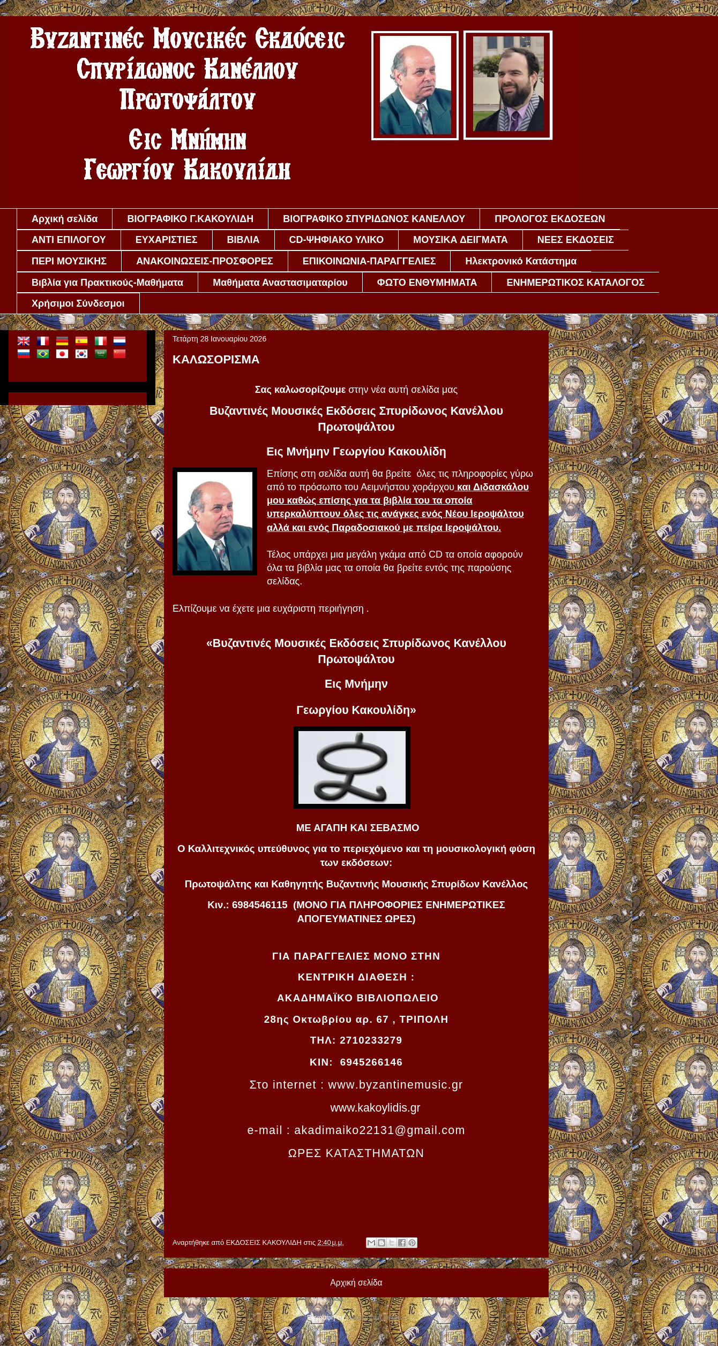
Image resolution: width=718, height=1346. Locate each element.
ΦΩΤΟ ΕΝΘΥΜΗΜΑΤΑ (427, 282)
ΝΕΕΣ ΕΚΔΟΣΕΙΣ (575, 239)
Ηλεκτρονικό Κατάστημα (521, 261)
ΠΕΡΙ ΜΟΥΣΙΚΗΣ (69, 261)
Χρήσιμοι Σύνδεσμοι (78, 303)
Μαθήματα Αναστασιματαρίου (280, 282)
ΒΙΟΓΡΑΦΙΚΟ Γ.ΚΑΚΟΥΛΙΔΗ (190, 219)
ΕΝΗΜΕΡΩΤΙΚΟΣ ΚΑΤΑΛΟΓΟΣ (575, 282)
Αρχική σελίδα (65, 219)
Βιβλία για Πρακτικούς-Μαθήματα (107, 282)
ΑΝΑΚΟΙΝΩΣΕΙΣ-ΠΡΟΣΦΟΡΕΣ (204, 261)
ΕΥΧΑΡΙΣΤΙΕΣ (167, 239)
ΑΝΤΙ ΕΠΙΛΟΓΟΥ (69, 239)
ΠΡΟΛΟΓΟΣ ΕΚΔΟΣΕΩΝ (550, 219)
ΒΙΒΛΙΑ (243, 239)
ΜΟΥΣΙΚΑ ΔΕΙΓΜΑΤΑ (460, 239)
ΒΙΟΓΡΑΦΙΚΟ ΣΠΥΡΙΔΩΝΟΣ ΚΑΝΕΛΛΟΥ (374, 219)
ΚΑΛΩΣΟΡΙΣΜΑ (216, 359)
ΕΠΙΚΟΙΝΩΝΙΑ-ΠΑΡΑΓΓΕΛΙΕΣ (369, 261)
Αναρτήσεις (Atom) (377, 1317)
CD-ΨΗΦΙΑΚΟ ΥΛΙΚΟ (336, 239)
